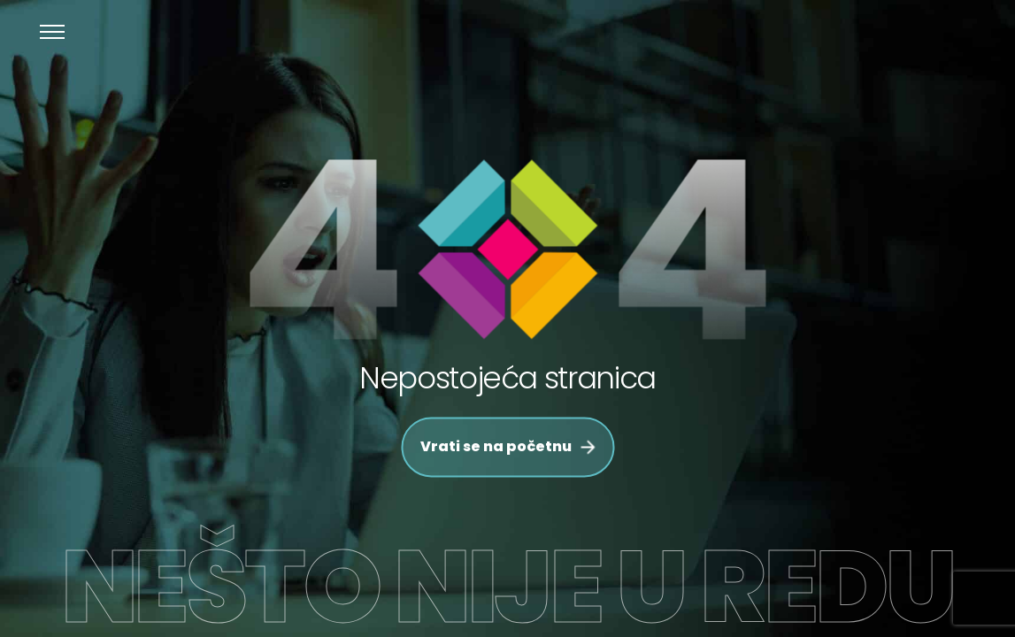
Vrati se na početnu (507, 447)
